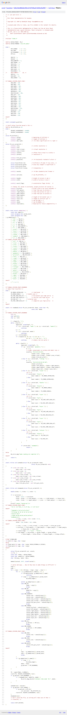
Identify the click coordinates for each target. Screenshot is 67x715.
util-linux (52, 8)
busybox (9, 8)
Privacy (14, 712)
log (39, 12)
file (34, 12)
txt (60, 712)
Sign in (63, 2)
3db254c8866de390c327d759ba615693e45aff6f (30, 8)
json (64, 712)
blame (43, 12)
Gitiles (9, 712)
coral (3, 8)
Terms (18, 712)
